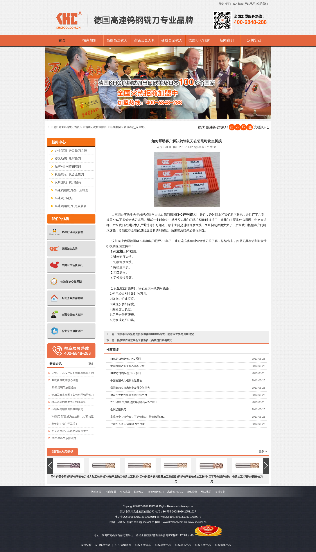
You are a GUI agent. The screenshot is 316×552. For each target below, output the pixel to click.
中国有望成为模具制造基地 (126, 380)
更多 (91, 363)
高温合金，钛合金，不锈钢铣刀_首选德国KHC (137, 416)
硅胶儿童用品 (203, 545)
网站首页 (96, 491)
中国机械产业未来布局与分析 (127, 366)
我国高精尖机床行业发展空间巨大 (130, 387)
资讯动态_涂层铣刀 (135, 127)
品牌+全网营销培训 (68, 166)
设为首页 (224, 3)
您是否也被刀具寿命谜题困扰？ (70, 431)
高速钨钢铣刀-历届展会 (70, 206)
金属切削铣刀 (118, 409)
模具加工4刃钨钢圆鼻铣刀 (247, 476)
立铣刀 (121, 251)
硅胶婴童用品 (163, 545)
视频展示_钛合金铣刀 (69, 174)
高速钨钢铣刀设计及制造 (71, 190)
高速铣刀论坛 (64, 198)
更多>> (263, 451)
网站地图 (250, 3)
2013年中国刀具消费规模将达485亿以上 (134, 402)
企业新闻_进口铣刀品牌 (71, 150)
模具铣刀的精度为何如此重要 (69, 402)
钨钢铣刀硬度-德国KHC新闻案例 (102, 127)
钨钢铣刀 (190, 214)
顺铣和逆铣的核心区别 (65, 380)
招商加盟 (111, 491)
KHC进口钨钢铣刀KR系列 (125, 373)
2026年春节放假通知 (64, 438)
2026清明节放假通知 (64, 387)
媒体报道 (192, 491)
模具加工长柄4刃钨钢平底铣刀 (104, 476)
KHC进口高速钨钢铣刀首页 (64, 127)
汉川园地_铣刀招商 (68, 182)
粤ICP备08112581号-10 (180, 535)
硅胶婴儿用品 (183, 545)
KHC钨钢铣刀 (123, 545)
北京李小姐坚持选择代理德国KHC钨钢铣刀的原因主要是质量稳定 (155, 334)
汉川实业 (220, 491)
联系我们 (262, 3)
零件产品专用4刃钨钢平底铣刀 (68, 476)
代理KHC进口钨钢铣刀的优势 (127, 424)
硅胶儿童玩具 (143, 545)
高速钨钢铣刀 (156, 491)
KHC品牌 (125, 491)
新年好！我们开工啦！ (65, 423)
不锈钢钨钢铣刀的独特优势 (67, 409)
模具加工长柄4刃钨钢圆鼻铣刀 (140, 476)
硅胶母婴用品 (223, 545)
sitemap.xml (186, 506)
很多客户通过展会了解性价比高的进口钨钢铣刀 (144, 340)
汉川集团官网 (103, 545)
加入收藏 (237, 3)
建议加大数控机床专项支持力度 (128, 395)
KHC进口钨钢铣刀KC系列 (125, 358)
